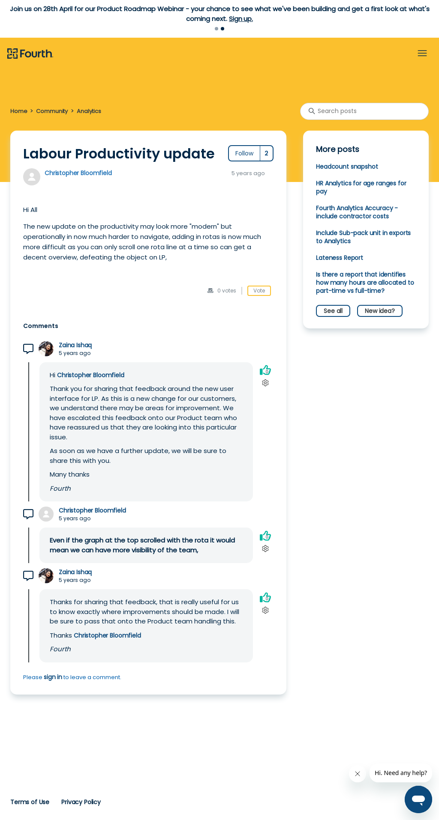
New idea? (380, 311)
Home (18, 111)
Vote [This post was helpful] (259, 290)
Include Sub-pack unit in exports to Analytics (363, 237)
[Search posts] (364, 111)
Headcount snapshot (347, 166)
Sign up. (241, 18)
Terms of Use (29, 802)
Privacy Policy (81, 802)
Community (52, 111)
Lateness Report (339, 257)
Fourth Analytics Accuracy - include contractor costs (357, 212)
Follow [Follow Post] (244, 153)
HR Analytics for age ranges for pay (361, 187)
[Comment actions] (265, 383)
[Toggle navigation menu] (422, 53)
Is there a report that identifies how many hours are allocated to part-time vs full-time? (365, 282)
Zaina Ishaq (75, 345)
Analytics (89, 111)
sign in (53, 677)
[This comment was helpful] (265, 370)
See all (333, 311)
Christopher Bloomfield (78, 173)
